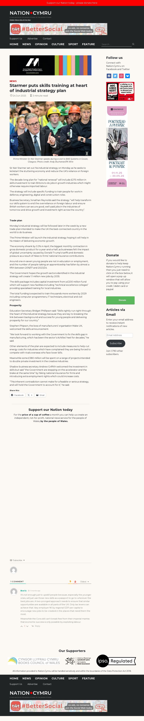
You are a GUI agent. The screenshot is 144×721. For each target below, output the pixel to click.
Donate (122, 300)
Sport (73, 44)
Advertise (32, 38)
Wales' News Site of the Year (20, 20)
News (26, 44)
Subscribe (116, 343)
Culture (58, 44)
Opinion (41, 44)
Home (14, 44)
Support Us (16, 38)
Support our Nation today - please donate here (72, 3)
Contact (47, 38)
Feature (88, 44)
